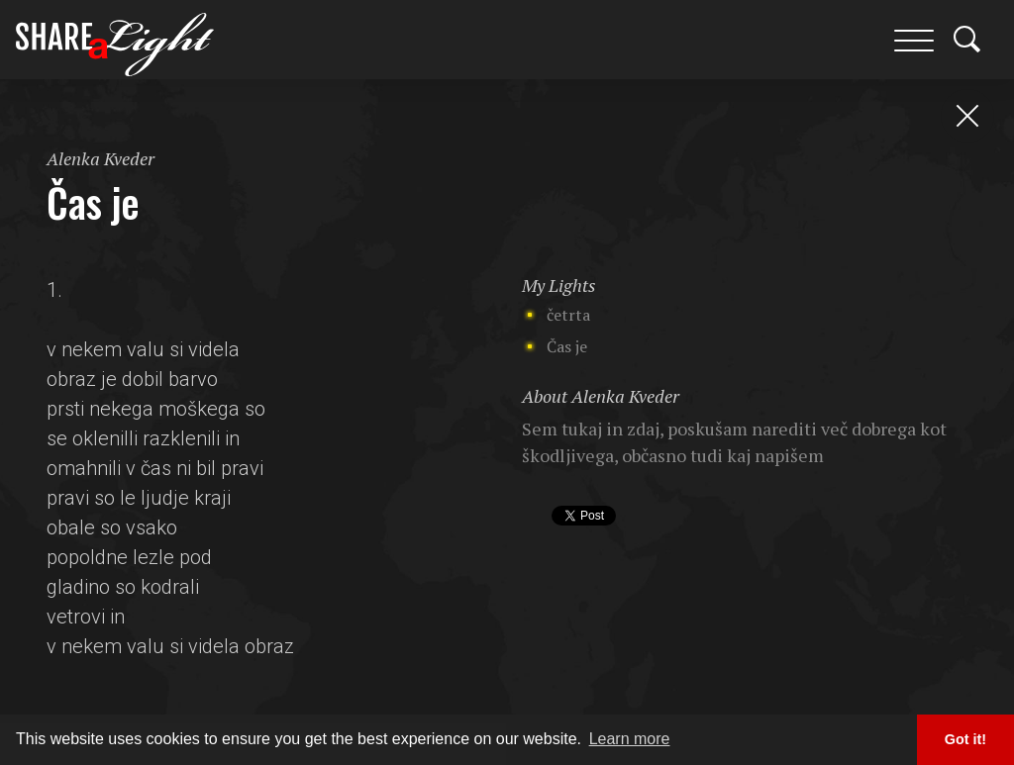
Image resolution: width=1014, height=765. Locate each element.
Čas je (567, 346)
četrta (568, 315)
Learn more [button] (629, 738)
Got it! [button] (965, 739)
